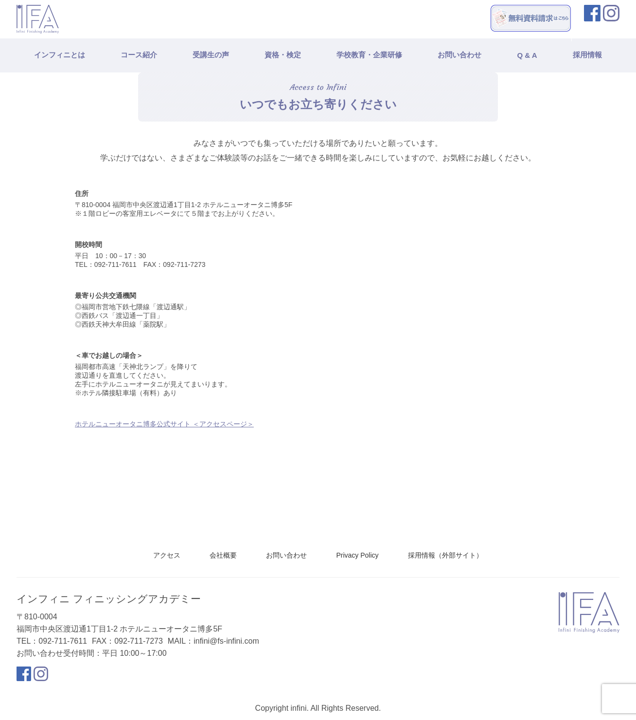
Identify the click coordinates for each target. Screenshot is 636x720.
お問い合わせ (459, 55)
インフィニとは (59, 55)
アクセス (166, 555)
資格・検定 (283, 55)
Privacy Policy (357, 555)
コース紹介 (139, 55)
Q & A (527, 55)
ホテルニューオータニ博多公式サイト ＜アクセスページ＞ (164, 424)
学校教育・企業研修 (369, 55)
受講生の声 (211, 55)
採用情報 (587, 55)
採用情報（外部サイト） (445, 555)
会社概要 (223, 555)
